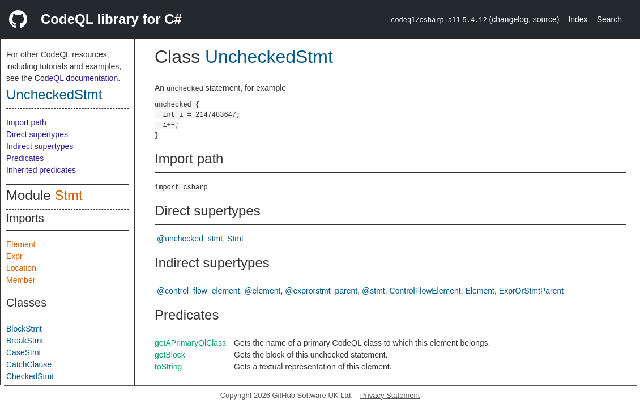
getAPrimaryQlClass (190, 342)
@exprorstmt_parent (321, 290)
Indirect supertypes (39, 146)
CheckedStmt (30, 376)
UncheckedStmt (54, 94)
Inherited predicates (41, 170)
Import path (26, 122)
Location (21, 268)
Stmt (68, 195)
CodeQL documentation (76, 78)
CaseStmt (23, 352)
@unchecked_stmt (190, 238)
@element (262, 290)
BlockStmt (24, 328)
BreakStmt (24, 340)
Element (20, 244)
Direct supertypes (37, 134)
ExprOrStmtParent (531, 290)
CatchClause (29, 364)
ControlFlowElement (425, 290)
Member (20, 279)
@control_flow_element (198, 290)
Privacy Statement (390, 395)
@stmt (373, 290)
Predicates (25, 158)
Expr (14, 256)
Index (577, 19)
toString (168, 366)
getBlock (170, 354)
